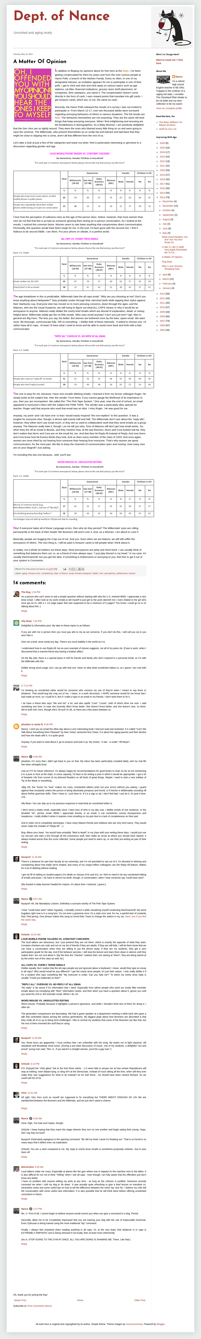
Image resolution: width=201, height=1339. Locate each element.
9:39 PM (48, 724)
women (132, 573)
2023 (163, 156)
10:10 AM (36, 934)
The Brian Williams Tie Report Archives (170, 123)
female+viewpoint (83, 573)
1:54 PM (36, 592)
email (71, 573)
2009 (163, 312)
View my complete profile (169, 108)
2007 (163, 321)
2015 (163, 193)
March (166, 279)
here (57, 117)
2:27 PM (37, 1209)
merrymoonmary (134, 1324)
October (166, 210)
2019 (163, 175)
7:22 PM (28, 685)
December (168, 201)
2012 (163, 298)
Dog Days (167, 261)
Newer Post (20, 1300)
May (164, 233)
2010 (163, 307)
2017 (163, 183)
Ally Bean (26, 621)
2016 (163, 188)
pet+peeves (109, 573)
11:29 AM (36, 1038)
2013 (163, 293)
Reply (24, 611)
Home (80, 1300)
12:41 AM (32, 1092)
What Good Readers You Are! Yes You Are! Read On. (175, 240)
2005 (163, 330)
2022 (163, 161)
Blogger (161, 1324)
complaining (47, 573)
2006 (163, 325)
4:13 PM (35, 1063)
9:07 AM (37, 899)
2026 (163, 143)
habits (95, 573)
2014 (163, 197)
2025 (163, 147)
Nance (24, 756)
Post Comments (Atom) (40, 1306)
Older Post (139, 1300)
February (167, 283)
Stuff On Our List (167, 129)
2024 (163, 152)
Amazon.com (34, 573)
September (168, 215)
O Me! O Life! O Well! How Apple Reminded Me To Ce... (174, 250)
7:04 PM (37, 621)
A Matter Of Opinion (172, 257)
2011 (163, 303)
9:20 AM (37, 1118)
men (101, 573)
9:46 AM (37, 756)
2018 (163, 179)
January (166, 288)
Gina (23, 1092)
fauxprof (26, 857)
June (165, 228)
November (168, 205)
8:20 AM (39, 1167)
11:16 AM (36, 857)
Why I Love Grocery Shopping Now (172, 267)
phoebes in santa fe (32, 724)
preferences (122, 573)
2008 (163, 316)
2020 (163, 170)
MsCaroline (27, 1167)
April (165, 274)
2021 (163, 165)
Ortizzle (25, 934)
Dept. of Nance (61, 17)
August (166, 219)
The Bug (26, 592)
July (164, 224)
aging (24, 573)
